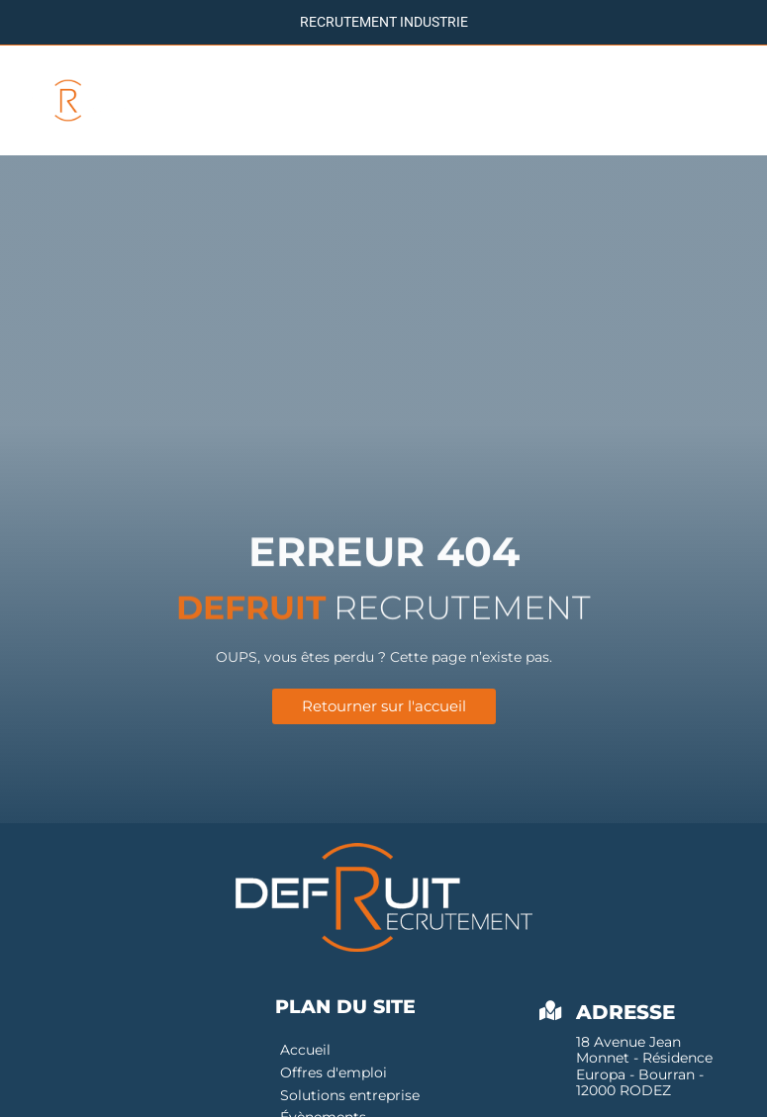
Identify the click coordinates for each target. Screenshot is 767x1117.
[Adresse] (551, 1014)
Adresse (625, 1015)
